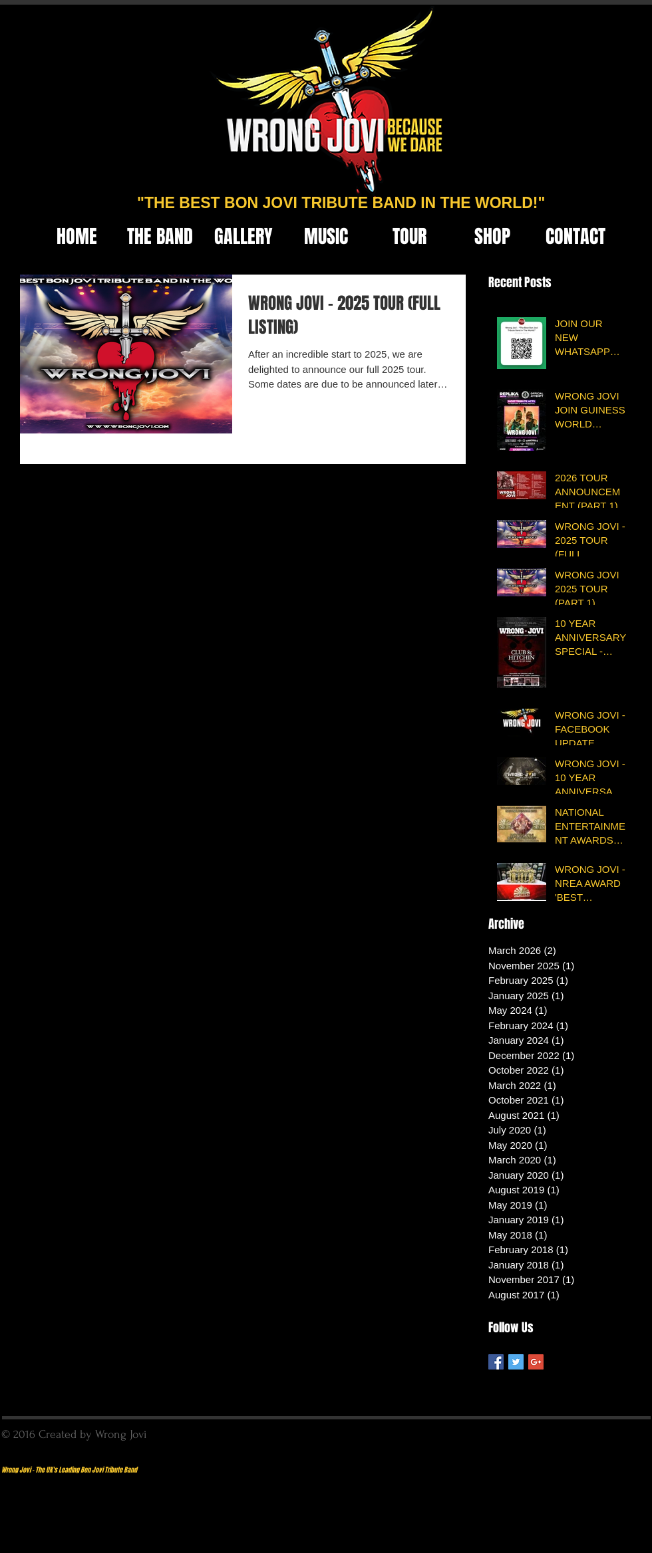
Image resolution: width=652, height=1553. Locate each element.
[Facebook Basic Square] (496, 1362)
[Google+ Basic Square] (536, 1362)
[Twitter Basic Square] (516, 1362)
